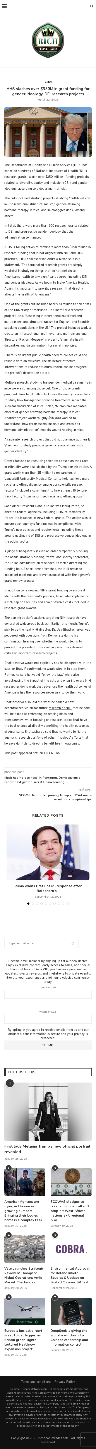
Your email (48, 1017)
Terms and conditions (36, 1382)
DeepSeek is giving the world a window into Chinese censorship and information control (69, 1338)
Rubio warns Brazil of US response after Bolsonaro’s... (48, 888)
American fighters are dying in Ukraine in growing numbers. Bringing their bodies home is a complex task (23, 1211)
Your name (48, 992)
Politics (48, 82)
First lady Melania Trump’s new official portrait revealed (47, 1149)
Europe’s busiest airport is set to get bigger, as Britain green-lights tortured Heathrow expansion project (23, 1340)
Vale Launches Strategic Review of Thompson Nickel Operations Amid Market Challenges (23, 1275)
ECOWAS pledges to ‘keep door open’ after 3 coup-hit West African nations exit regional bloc (70, 1211)
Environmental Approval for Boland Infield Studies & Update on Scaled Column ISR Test (70, 1275)
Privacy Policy (64, 1382)
